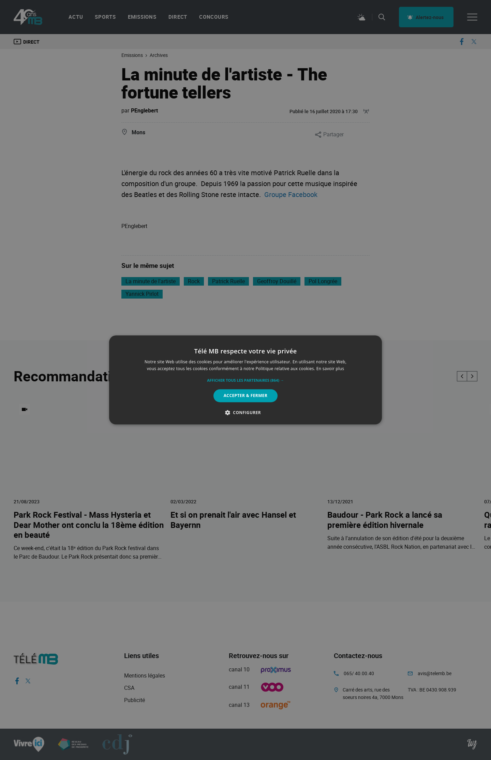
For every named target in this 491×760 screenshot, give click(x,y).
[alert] (245, 380)
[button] (245, 380)
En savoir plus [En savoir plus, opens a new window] (330, 369)
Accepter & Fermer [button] (246, 395)
